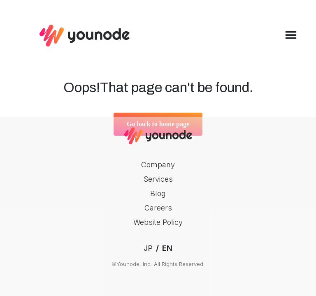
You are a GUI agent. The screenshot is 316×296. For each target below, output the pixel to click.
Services (158, 179)
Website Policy (158, 222)
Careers (158, 208)
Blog (158, 193)
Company (158, 164)
